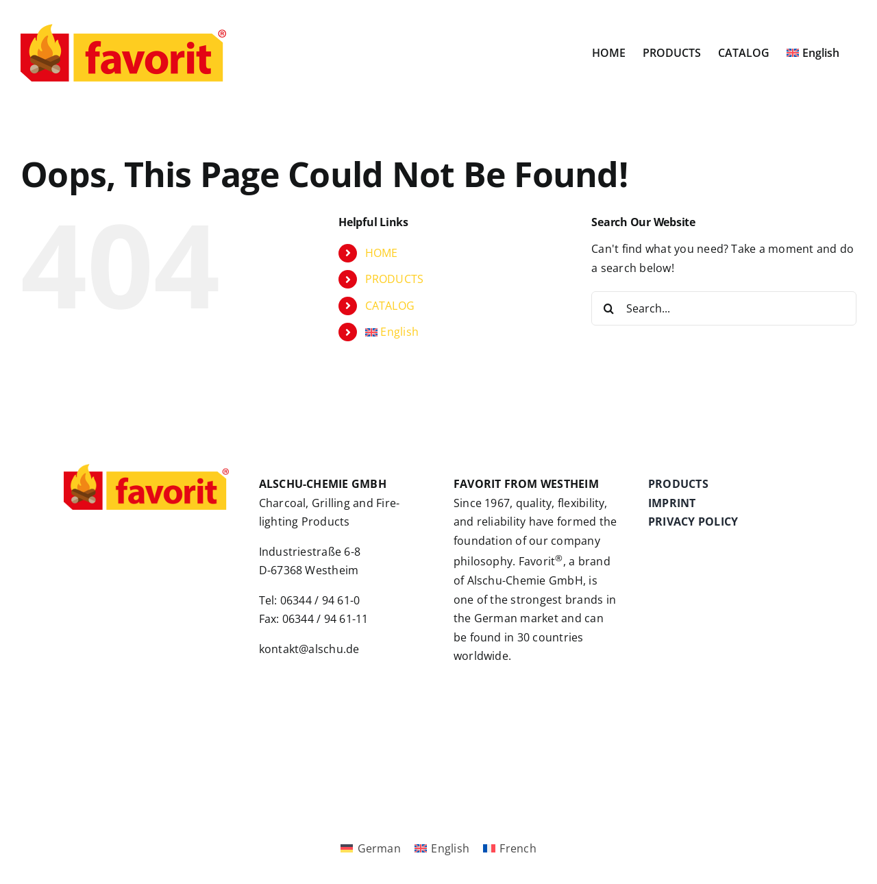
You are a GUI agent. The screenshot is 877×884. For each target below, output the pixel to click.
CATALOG (390, 305)
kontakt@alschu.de (309, 648)
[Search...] (723, 308)
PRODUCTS (394, 278)
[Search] (608, 308)
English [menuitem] (450, 848)
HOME (381, 252)
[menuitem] (813, 53)
